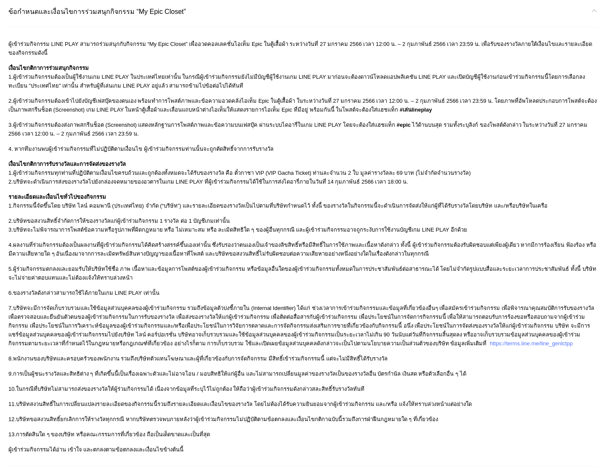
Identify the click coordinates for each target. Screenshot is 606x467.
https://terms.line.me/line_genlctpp (531, 343)
